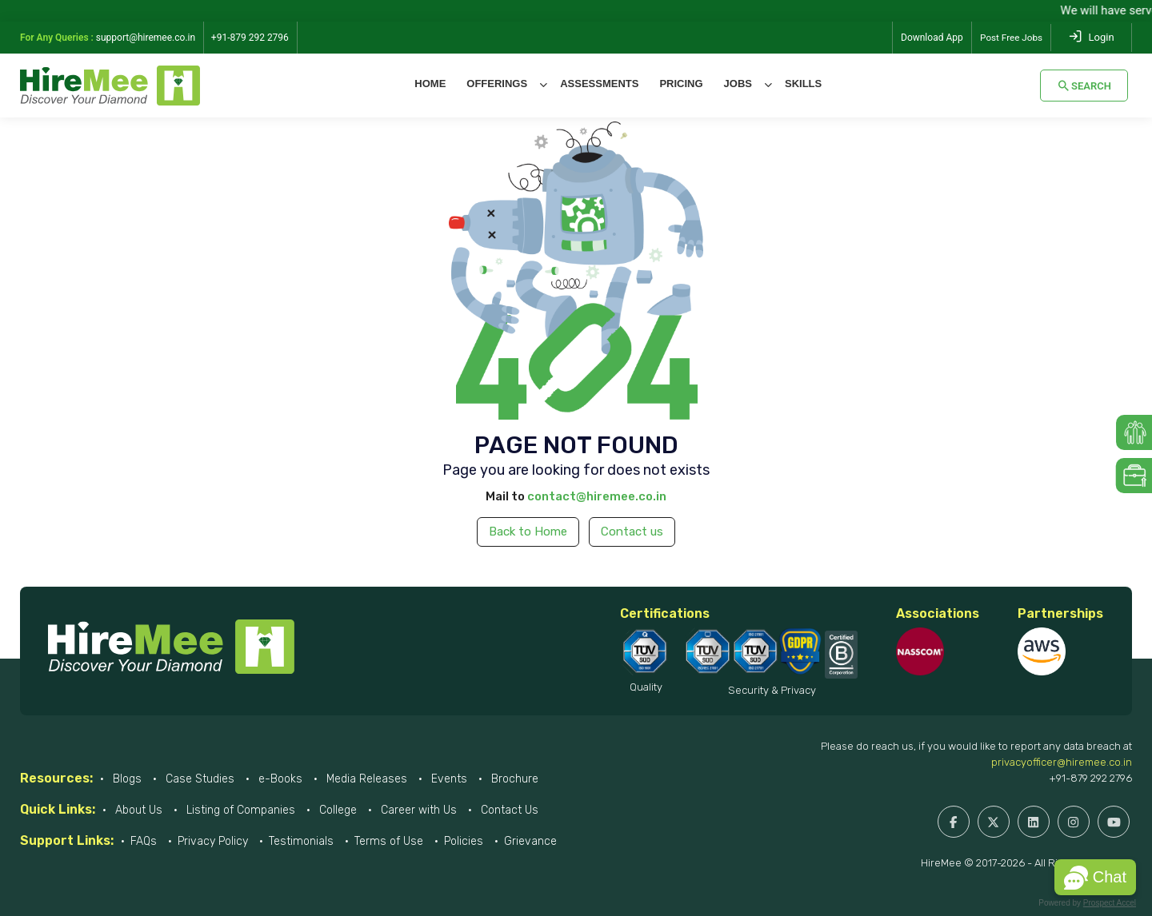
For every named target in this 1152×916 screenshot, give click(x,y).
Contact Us (508, 810)
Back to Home (528, 531)
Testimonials (301, 841)
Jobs (738, 84)
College (336, 810)
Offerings (496, 84)
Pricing (680, 84)
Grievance (530, 841)
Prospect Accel (1109, 902)
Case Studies (198, 779)
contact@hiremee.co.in (596, 496)
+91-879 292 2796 (1090, 778)
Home (430, 84)
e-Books (278, 779)
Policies (463, 841)
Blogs (126, 779)
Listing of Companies (239, 810)
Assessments (599, 84)
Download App (930, 37)
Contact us (632, 531)
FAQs (143, 841)
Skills (803, 84)
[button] (1095, 877)
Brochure (513, 779)
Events (447, 779)
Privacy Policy (213, 841)
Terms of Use (388, 841)
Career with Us (417, 810)
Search (1084, 85)
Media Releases (365, 779)
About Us (137, 810)
